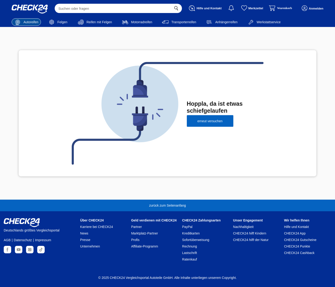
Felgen (57, 22)
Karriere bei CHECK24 (96, 227)
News (84, 233)
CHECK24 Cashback (299, 253)
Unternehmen (90, 246)
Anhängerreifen (222, 22)
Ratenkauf (189, 259)
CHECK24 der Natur (251, 240)
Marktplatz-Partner (144, 233)
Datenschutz (23, 240)
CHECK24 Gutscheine (300, 240)
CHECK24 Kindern (249, 233)
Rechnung (189, 246)
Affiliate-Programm (144, 246)
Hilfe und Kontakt (296, 227)
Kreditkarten (191, 233)
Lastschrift (189, 253)
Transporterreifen (179, 22)
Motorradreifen (137, 22)
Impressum (43, 240)
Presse (85, 240)
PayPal (187, 227)
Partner (136, 227)
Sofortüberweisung (195, 240)
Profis (135, 240)
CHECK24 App (295, 233)
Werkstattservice (264, 22)
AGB (7, 240)
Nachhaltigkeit (243, 227)
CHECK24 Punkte (297, 246)
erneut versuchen (209, 121)
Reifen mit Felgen (94, 22)
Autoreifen (26, 22)
